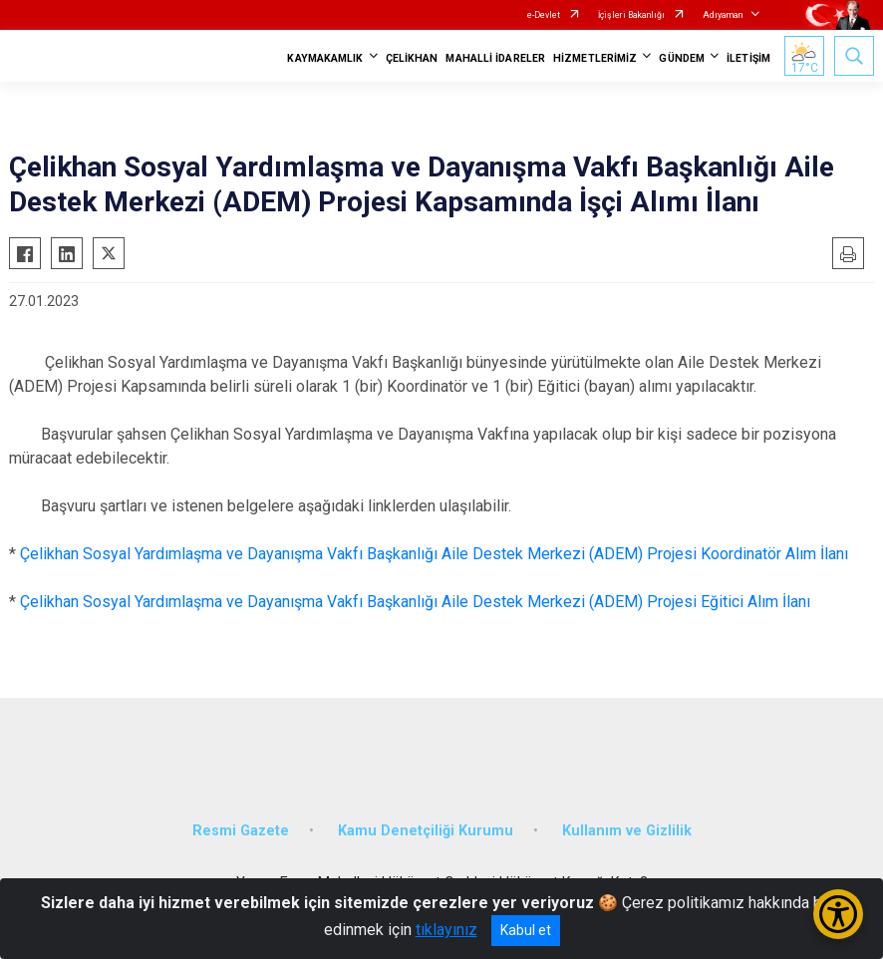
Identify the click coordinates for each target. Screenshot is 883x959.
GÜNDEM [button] (682, 58)
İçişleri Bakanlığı (631, 15)
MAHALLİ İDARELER (495, 58)
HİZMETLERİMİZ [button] (595, 58)
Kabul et (525, 930)
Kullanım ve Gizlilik (627, 830)
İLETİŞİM (748, 58)
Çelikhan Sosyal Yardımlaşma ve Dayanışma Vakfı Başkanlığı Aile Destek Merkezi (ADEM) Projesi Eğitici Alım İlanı (415, 601)
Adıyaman (722, 15)
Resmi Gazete (240, 830)
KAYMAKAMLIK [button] (325, 58)
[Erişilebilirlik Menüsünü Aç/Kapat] (838, 914)
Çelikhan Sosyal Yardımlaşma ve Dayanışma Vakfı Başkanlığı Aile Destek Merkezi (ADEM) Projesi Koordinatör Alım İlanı (434, 553)
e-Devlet (543, 15)
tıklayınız (446, 929)
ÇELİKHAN (412, 58)
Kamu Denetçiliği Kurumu (425, 830)
